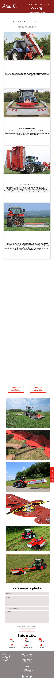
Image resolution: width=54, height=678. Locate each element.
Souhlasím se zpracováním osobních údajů (26, 626)
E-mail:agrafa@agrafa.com (26, 665)
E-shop (46, 4)
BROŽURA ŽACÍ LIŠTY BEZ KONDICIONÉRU (38, 389)
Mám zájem (52, 474)
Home (14, 21)
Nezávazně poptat (27, 630)
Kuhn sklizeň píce (28, 21)
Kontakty (35, 4)
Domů (30, 4)
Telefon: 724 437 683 (27, 671)
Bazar (41, 4)
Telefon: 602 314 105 (27, 656)
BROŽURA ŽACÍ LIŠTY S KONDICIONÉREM (16, 389)
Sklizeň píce (20, 21)
